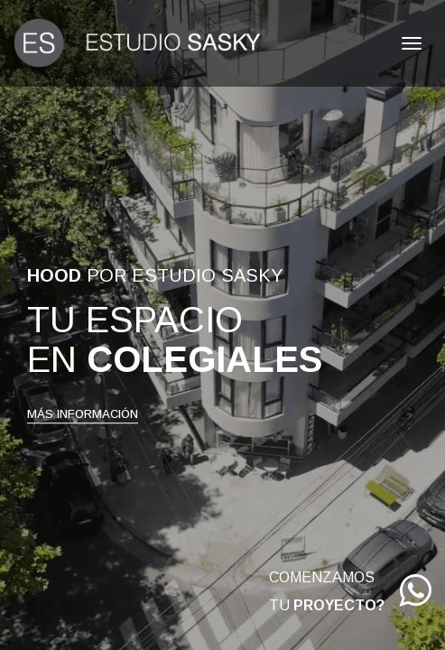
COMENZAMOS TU (350, 595)
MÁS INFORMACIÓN (82, 414)
